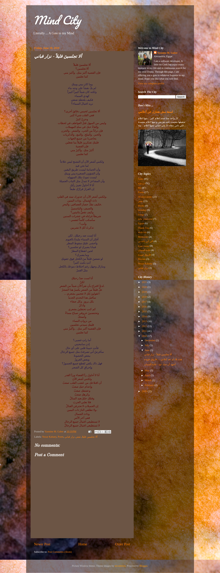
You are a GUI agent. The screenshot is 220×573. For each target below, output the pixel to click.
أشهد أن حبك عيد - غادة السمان (159, 364)
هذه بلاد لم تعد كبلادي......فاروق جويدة (163, 359)
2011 (144, 331)
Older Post (122, 544)
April (148, 375)
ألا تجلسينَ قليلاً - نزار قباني (158, 354)
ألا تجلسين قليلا (89, 436)
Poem (60, 436)
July (147, 345)
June (147, 350)
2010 (144, 336)
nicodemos (120, 565)
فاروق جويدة (144, 254)
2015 (144, 311)
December (150, 340)
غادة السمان (144, 250)
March (148, 380)
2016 (144, 306)
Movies (142, 259)
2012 (144, 326)
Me (139, 187)
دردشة (141, 183)
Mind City (57, 20)
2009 (144, 391)
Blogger (143, 565)
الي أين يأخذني (145, 241)
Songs (141, 214)
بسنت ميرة (143, 245)
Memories (143, 236)
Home (82, 544)
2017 (144, 301)
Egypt (141, 223)
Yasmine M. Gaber (167, 52)
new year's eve (145, 219)
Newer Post (42, 544)
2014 (144, 316)
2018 (144, 296)
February (150, 385)
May (147, 370)
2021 (144, 282)
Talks (140, 179)
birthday (142, 210)
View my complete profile (151, 83)
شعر (78, 436)
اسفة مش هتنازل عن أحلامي (155, 112)
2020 (144, 287)
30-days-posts (145, 196)
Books (141, 205)
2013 (144, 321)
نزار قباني (70, 436)
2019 (144, 292)
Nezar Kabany (49, 436)
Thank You (143, 228)
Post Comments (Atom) (60, 551)
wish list (142, 232)
